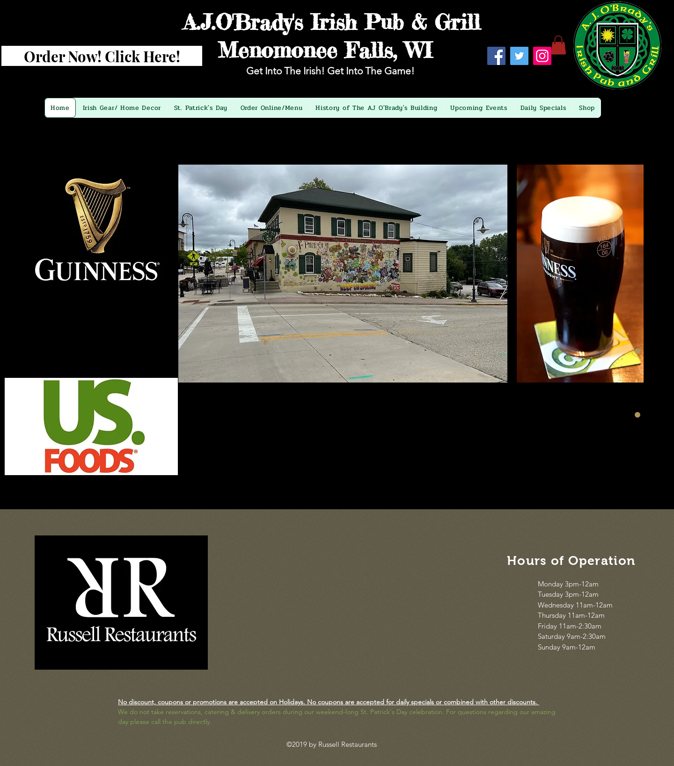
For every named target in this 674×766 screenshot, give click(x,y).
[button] (558, 45)
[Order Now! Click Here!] (102, 55)
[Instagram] (542, 56)
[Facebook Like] (521, 80)
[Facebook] (496, 56)
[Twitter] (519, 56)
